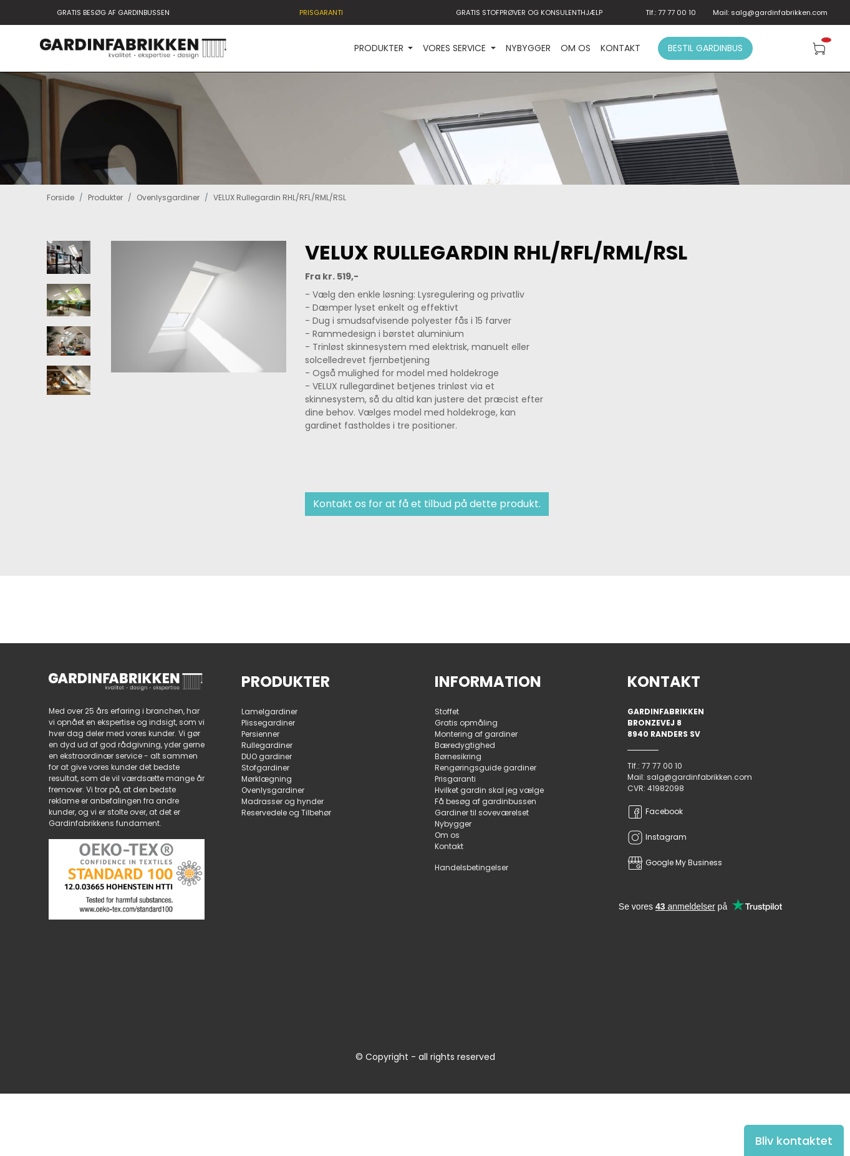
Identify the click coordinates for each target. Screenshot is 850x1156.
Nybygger (528, 48)
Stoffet (447, 711)
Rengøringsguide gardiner (485, 767)
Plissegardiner (268, 722)
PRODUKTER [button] (380, 48)
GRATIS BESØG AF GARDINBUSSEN (113, 12)
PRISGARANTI (321, 12)
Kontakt (620, 48)
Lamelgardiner (269, 711)
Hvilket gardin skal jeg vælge (489, 790)
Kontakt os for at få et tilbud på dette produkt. (427, 504)
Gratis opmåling (466, 722)
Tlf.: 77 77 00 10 (670, 12)
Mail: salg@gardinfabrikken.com (770, 12)
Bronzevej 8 (654, 722)
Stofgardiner (265, 767)
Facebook (655, 812)
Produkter (105, 197)
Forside (60, 197)
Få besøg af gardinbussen (485, 801)
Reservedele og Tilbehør (286, 812)
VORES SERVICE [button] (455, 48)
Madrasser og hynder (282, 801)
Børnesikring (458, 756)
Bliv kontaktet (794, 1141)
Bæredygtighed (465, 745)
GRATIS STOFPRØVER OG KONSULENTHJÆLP (529, 12)
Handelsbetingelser (471, 867)
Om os (576, 48)
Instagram (657, 837)
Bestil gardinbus (705, 48)
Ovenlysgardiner (168, 197)
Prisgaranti (455, 779)
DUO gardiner (266, 756)
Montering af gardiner (476, 734)
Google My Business (674, 863)
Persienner (260, 734)
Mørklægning (266, 779)
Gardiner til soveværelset (482, 812)
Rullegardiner (266, 745)
